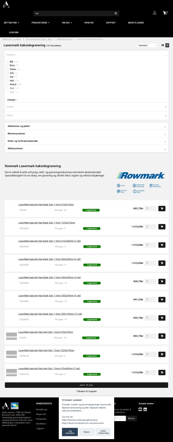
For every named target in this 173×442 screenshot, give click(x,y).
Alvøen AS (41, 414)
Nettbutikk (10, 23)
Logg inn (13, 32)
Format (9, 115)
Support (111, 23)
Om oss (66, 23)
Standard (143, 45)
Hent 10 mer (86, 385)
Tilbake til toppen (86, 391)
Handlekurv (41, 424)
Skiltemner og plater (11, 39)
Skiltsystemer (15, 148)
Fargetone (10, 54)
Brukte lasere (136, 23)
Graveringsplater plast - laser (39, 39)
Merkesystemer (16, 133)
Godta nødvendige (103, 432)
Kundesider (41, 419)
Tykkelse (10, 106)
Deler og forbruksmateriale (23, 141)
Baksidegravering (65, 39)
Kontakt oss (41, 409)
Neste (131, 418)
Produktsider (39, 23)
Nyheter (89, 23)
